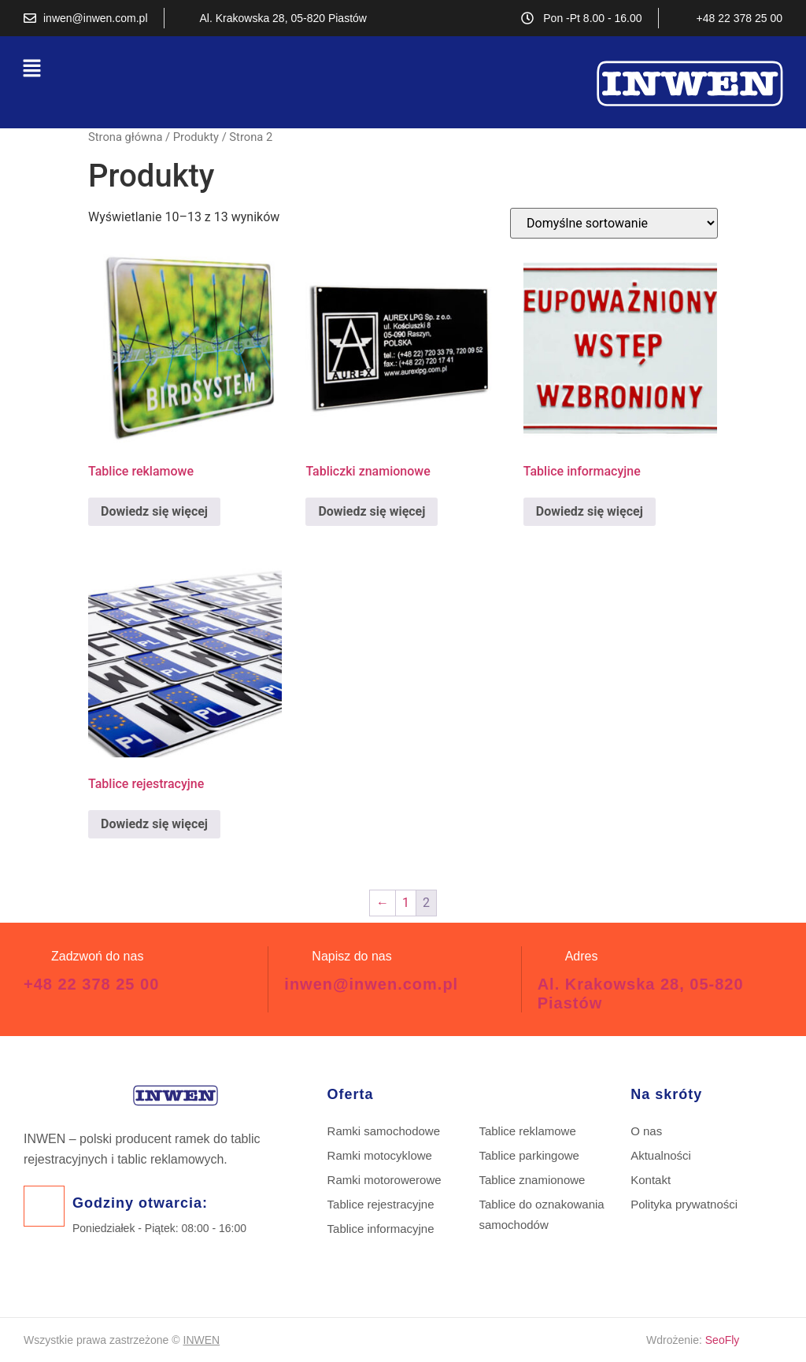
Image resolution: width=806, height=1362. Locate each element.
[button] (31, 69)
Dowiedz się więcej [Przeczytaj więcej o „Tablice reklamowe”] (154, 511)
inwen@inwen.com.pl (371, 984)
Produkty (196, 137)
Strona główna (125, 137)
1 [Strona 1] (405, 902)
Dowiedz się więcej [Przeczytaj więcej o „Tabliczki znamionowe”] (371, 511)
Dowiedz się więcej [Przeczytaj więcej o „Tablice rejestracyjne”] (154, 823)
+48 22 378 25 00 (91, 984)
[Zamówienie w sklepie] (614, 223)
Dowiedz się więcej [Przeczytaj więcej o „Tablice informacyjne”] (589, 511)
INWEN (201, 1340)
